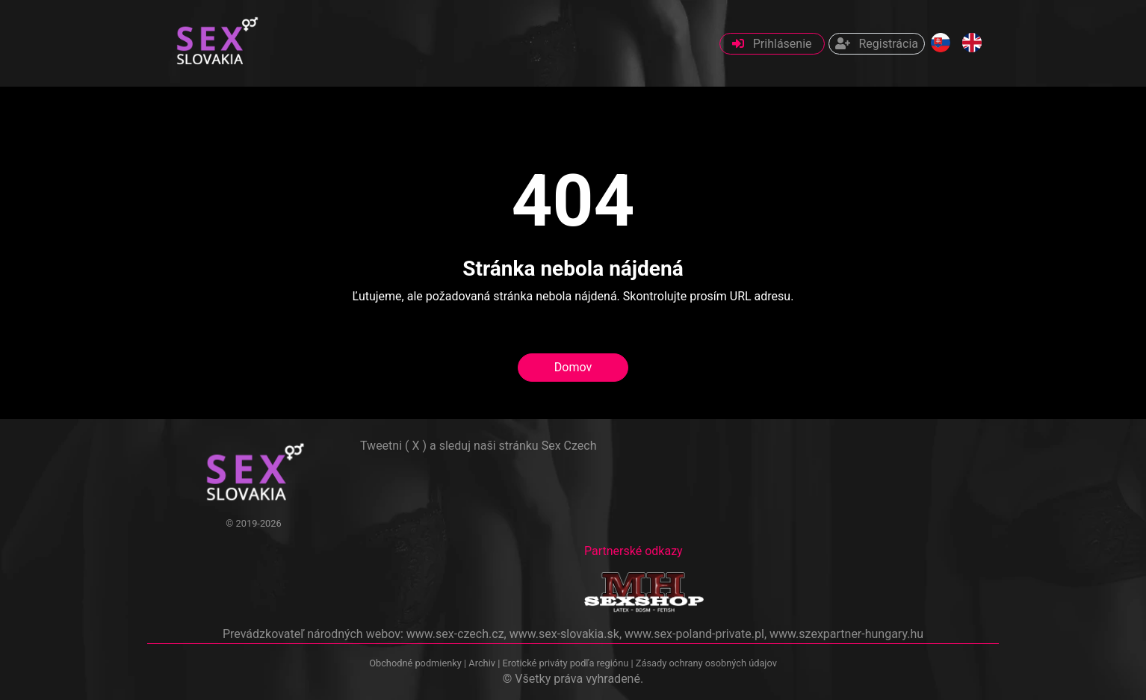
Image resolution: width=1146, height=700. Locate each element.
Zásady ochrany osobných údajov (706, 663)
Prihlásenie (772, 44)
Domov (573, 367)
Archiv (481, 663)
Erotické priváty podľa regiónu (565, 663)
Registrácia (876, 44)
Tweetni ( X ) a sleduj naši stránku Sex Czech (478, 446)
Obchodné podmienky (416, 663)
